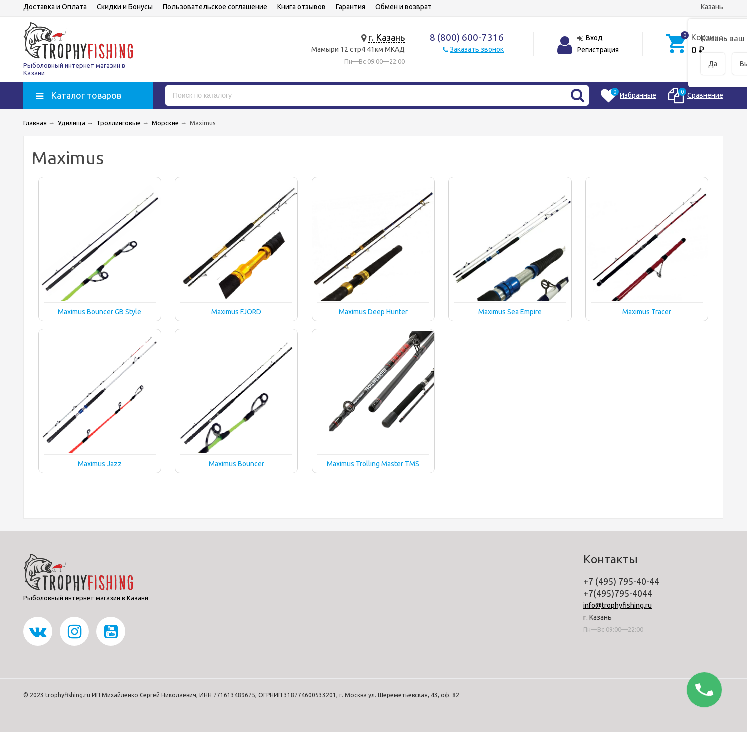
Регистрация (598, 50)
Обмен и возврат (404, 7)
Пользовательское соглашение (215, 7)
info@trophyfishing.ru (618, 605)
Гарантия (351, 7)
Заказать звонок (477, 49)
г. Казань (386, 37)
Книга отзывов (302, 7)
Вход (594, 38)
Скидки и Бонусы (125, 7)
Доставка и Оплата (55, 7)
